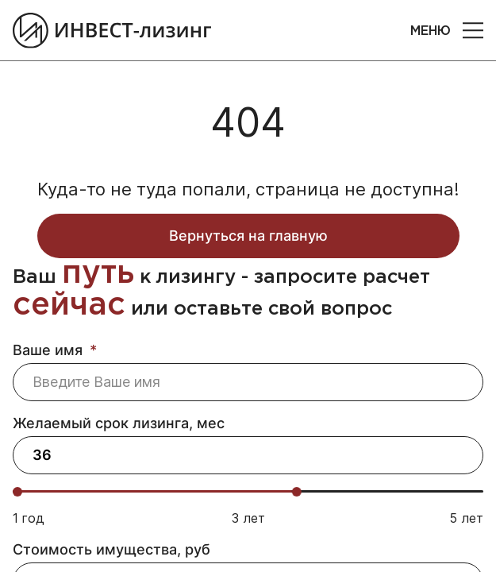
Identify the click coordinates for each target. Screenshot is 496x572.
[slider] (297, 492)
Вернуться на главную (248, 235)
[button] (473, 30)
